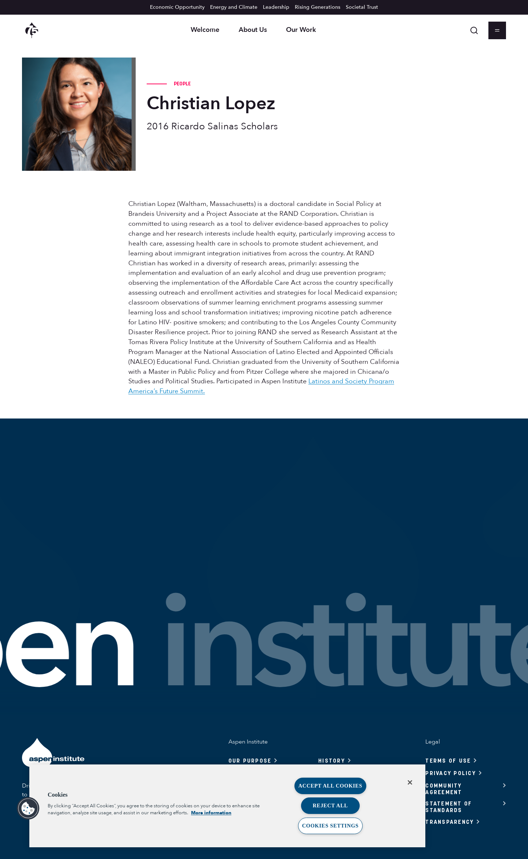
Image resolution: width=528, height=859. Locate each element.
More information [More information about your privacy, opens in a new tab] (211, 813)
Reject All (330, 805)
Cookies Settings (330, 826)
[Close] (410, 782)
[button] (28, 808)
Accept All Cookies (330, 786)
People (182, 83)
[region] (227, 805)
